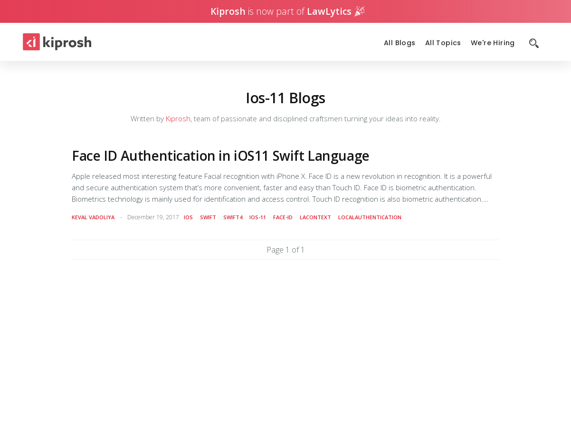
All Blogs (400, 43)
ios (188, 217)
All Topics (443, 43)
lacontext (315, 217)
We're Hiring (493, 43)
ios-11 (257, 217)
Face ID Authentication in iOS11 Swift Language (221, 155)
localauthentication (369, 217)
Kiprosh (178, 118)
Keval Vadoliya (93, 217)
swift (208, 217)
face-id (283, 217)
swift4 (232, 217)
